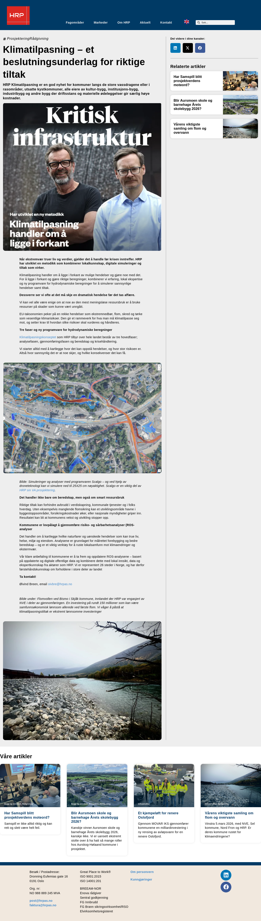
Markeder (101, 22)
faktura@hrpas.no (43, 905)
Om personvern (142, 872)
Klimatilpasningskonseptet (37, 337)
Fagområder (75, 22)
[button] (175, 48)
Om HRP (123, 22)
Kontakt (166, 22)
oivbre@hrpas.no (60, 584)
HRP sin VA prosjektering (37, 490)
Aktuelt (145, 22)
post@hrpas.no (41, 900)
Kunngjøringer (141, 879)
